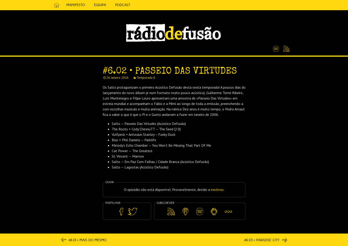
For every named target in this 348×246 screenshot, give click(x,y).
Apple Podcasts (185, 210)
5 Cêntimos (140, 5)
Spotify (276, 47)
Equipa (100, 5)
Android (214, 208)
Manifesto (75, 5)
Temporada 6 (146, 78)
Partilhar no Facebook (121, 211)
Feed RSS (285, 49)
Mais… (228, 208)
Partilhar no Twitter (132, 211)
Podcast (122, 5)
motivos (217, 189)
